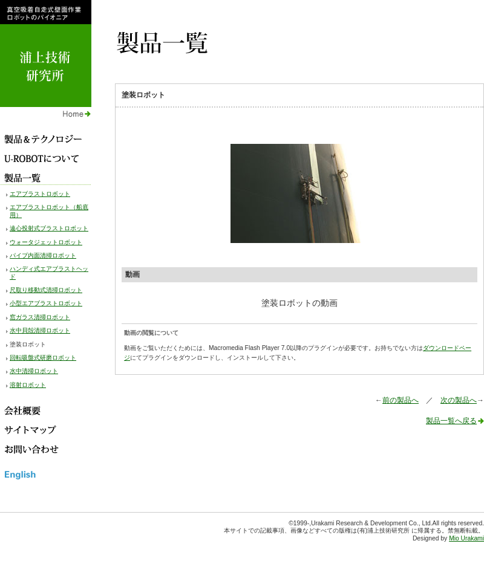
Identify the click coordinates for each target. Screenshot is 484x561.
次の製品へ (458, 400)
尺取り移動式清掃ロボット (46, 290)
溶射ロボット (28, 384)
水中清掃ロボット (34, 371)
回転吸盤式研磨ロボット (43, 357)
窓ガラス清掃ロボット (40, 317)
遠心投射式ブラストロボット (49, 228)
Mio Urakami (466, 538)
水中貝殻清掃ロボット (40, 330)
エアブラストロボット (40, 193)
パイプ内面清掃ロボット (43, 255)
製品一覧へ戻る (451, 421)
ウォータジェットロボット (46, 242)
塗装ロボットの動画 (299, 303)
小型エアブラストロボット (46, 303)
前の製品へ (400, 400)
